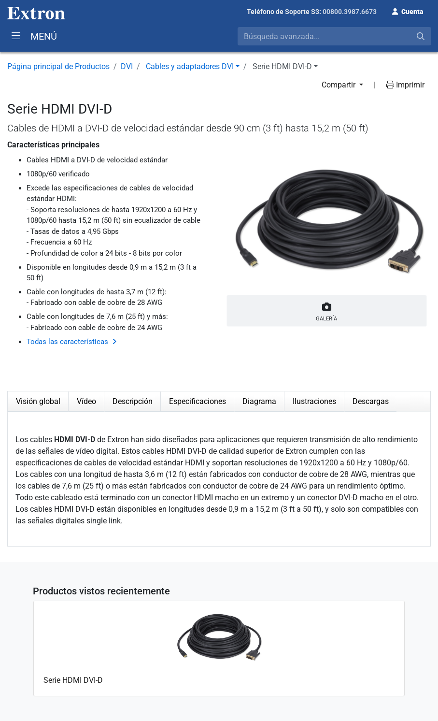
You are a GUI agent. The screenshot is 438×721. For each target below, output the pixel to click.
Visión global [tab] (38, 401)
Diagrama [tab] (259, 401)
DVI (127, 66)
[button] (407, 10)
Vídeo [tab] (86, 401)
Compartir (339, 84)
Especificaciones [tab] (197, 401)
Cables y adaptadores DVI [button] (190, 66)
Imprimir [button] (405, 84)
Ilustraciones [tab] (314, 401)
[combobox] (334, 36)
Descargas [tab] (371, 401)
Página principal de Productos (58, 66)
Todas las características (67, 341)
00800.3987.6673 (350, 11)
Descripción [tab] (133, 401)
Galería (327, 310)
